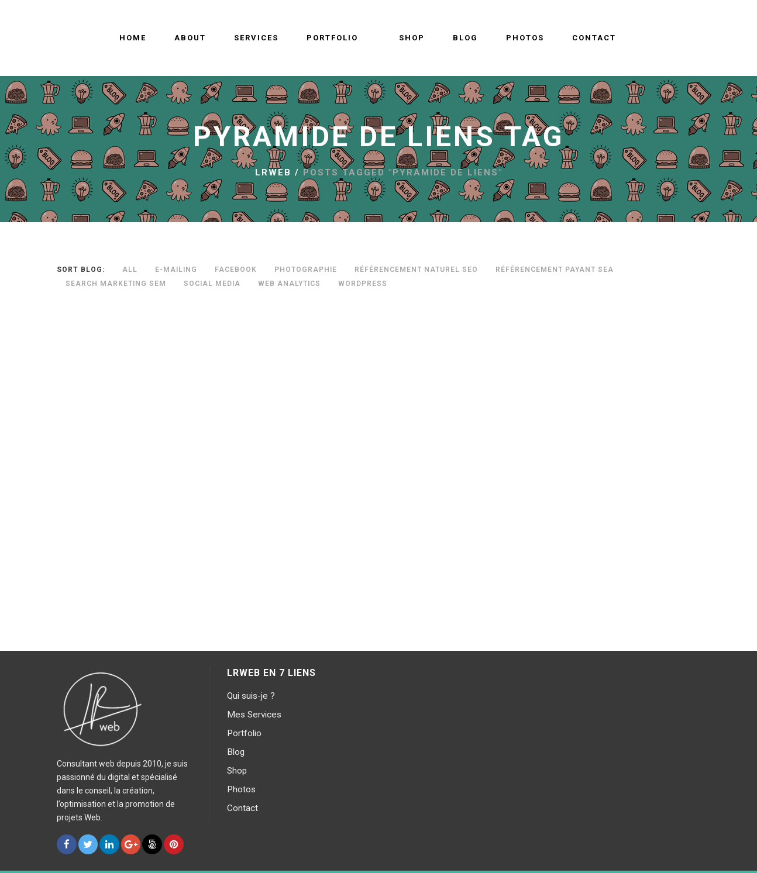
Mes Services (254, 714)
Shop (237, 770)
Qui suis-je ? (251, 696)
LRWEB (273, 172)
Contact (242, 808)
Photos (241, 789)
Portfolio (244, 733)
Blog (236, 752)
